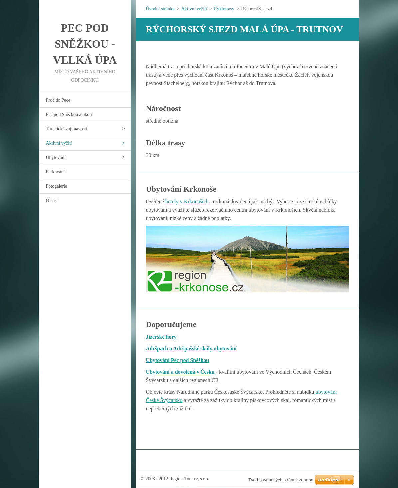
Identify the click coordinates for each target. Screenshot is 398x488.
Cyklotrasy (224, 8)
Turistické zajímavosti (66, 128)
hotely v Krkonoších (187, 201)
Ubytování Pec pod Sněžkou (177, 360)
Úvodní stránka (160, 8)
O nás (51, 200)
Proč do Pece (58, 100)
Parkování (55, 171)
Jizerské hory (161, 337)
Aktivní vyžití (59, 143)
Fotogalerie (56, 186)
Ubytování (56, 157)
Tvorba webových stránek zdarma (280, 479)
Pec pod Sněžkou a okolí (69, 114)
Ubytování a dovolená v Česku (180, 372)
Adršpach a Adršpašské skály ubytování (191, 348)
